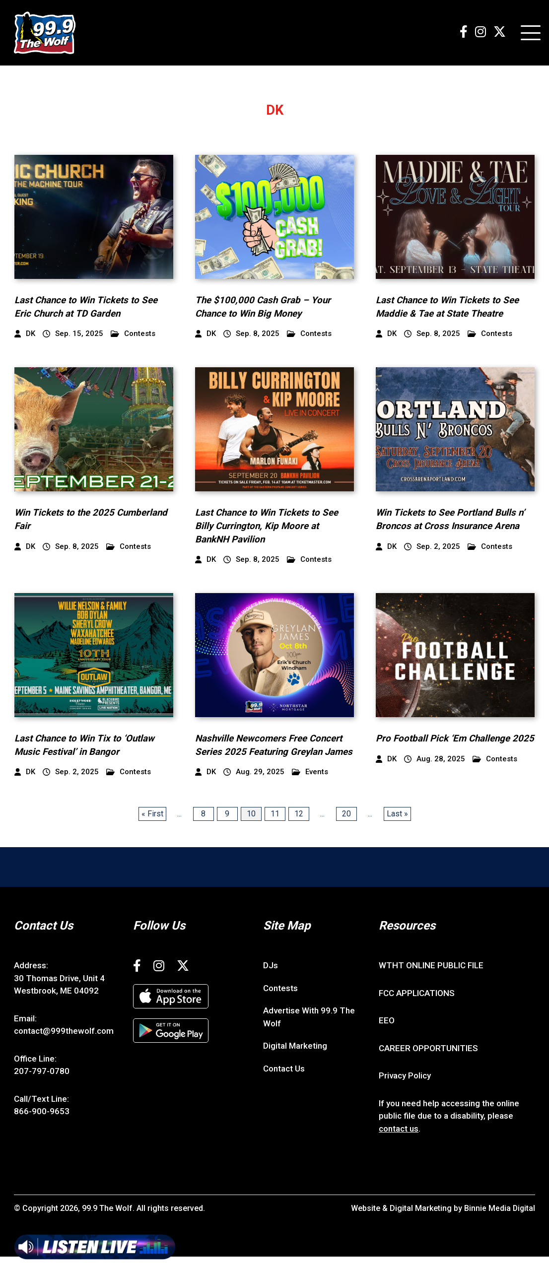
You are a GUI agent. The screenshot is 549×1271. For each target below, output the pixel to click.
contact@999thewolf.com (64, 1045)
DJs (270, 980)
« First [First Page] (152, 828)
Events (310, 786)
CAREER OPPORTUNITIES (428, 1063)
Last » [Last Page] (397, 828)
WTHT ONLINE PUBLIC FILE (431, 980)
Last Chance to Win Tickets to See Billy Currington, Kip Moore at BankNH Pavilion (267, 527)
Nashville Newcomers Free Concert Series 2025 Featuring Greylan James (269, 752)
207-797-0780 (41, 1085)
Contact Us (284, 1083)
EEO (387, 1035)
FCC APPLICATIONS (417, 1007)
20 (346, 828)
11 (275, 828)
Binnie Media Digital (499, 1222)
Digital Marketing (295, 1060)
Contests (133, 335)
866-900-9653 (41, 1126)
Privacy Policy (405, 1090)
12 (298, 828)
